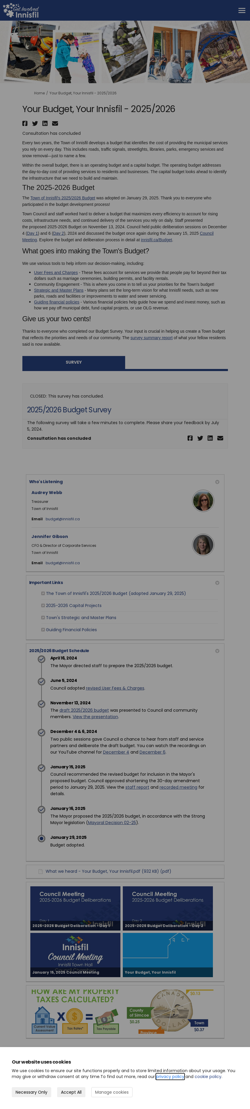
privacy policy (170, 1077)
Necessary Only (31, 1092)
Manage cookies (112, 1092)
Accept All (71, 1092)
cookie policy (208, 1077)
